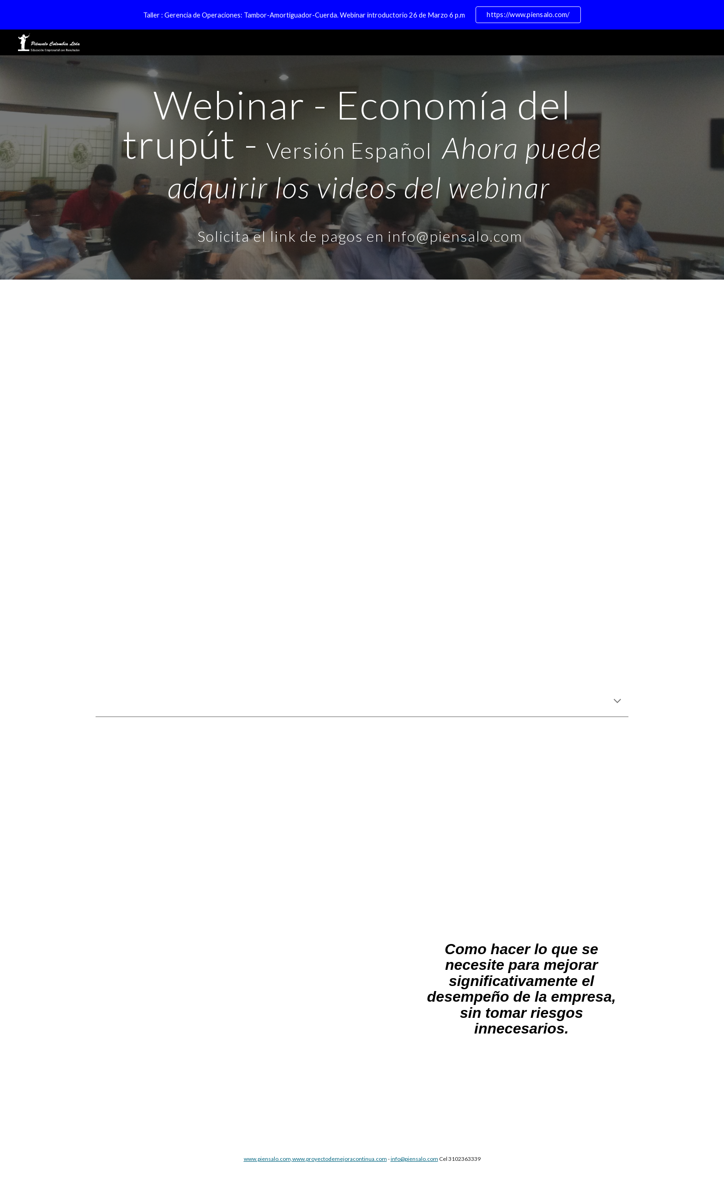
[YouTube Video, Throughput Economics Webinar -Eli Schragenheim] (362, 379)
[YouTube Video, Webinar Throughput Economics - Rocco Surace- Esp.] (362, 577)
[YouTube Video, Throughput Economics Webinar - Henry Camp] (362, 827)
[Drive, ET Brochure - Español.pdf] (225, 1034)
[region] (362, 15)
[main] (362, 167)
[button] (617, 702)
